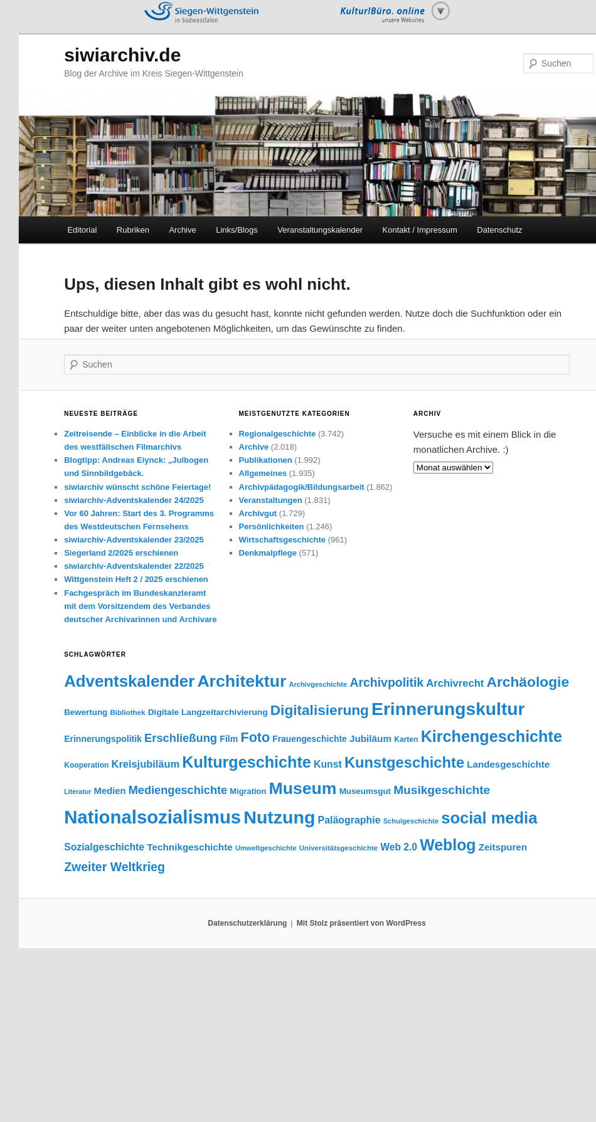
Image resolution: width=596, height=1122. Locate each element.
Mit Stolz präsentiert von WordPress (361, 923)
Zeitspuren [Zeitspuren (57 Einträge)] (503, 847)
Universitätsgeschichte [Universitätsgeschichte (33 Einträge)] (338, 848)
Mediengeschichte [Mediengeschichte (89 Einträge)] (178, 790)
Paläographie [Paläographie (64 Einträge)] (349, 820)
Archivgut (258, 513)
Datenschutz (499, 230)
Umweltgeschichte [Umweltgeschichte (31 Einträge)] (266, 848)
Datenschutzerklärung (247, 923)
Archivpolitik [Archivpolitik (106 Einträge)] (386, 682)
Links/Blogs (236, 230)
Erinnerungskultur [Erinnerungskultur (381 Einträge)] (447, 709)
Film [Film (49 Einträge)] (229, 739)
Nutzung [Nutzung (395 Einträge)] (279, 817)
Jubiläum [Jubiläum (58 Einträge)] (370, 738)
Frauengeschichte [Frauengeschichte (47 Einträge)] (309, 739)
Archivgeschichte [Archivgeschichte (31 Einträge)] (318, 684)
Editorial (82, 230)
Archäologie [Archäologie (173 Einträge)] (527, 682)
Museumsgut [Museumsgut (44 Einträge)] (365, 791)
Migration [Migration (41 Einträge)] (248, 791)
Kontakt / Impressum (420, 230)
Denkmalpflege (268, 553)
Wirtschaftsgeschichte (282, 539)
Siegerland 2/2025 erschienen (121, 553)
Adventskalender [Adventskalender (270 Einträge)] (129, 681)
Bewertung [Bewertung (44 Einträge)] (85, 712)
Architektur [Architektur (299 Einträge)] (241, 681)
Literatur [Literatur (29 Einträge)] (77, 791)
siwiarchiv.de (122, 55)
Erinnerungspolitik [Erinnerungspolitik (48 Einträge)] (103, 739)
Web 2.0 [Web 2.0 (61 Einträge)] (398, 847)
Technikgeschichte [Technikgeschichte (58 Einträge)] (189, 847)
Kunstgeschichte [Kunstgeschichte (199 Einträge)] (404, 762)
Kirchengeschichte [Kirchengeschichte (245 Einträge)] (491, 736)
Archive (182, 230)
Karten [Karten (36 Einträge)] (406, 739)
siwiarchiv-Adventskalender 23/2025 (134, 539)
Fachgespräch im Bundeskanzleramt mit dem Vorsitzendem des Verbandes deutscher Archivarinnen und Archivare (140, 606)
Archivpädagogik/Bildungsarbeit (302, 487)
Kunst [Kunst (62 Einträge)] (328, 764)
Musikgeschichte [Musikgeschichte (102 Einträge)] (441, 790)
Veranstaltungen (270, 500)
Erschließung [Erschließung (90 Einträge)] (180, 737)
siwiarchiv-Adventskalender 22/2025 (134, 566)
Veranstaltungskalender (320, 230)
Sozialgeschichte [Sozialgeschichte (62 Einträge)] (104, 847)
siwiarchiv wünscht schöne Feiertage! (137, 487)
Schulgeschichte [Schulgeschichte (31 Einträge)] (411, 821)
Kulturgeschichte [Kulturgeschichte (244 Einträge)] (246, 762)
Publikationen (265, 460)
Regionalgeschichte (277, 433)
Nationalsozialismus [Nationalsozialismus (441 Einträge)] (152, 817)
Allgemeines (263, 473)
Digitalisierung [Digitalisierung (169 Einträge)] (319, 710)
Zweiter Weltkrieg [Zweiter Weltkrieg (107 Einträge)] (114, 867)
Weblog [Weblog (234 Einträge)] (448, 845)
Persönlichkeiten (271, 526)
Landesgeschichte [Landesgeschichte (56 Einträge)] (508, 764)
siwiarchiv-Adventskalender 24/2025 (134, 500)
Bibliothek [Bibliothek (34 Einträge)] (127, 712)
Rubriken (133, 230)
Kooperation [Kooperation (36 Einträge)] (86, 765)
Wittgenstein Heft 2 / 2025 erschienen (136, 579)
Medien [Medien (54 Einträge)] (110, 791)
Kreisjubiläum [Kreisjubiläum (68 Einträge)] (146, 764)
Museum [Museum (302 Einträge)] (303, 788)
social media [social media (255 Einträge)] (489, 818)
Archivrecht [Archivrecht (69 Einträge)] (455, 683)
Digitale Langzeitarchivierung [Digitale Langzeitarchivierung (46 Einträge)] (208, 712)
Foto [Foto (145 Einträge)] (255, 737)
